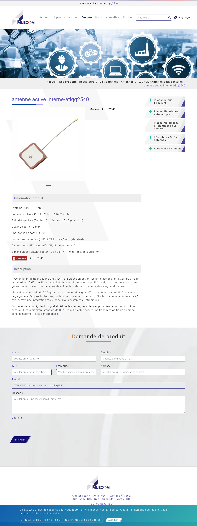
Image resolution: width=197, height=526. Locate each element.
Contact (128, 17)
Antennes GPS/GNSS (135, 81)
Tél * (15, 366)
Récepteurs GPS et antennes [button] (166, 138)
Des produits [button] (90, 17)
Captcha (17, 417)
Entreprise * (63, 366)
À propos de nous (65, 17)
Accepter (113, 519)
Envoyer (19, 439)
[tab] (165, 101)
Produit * (17, 379)
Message (17, 392)
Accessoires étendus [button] (168, 148)
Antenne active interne (167, 81)
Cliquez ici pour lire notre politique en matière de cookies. (61, 519)
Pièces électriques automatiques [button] (166, 113)
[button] (14, 147)
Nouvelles (112, 17)
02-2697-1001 (105, 504)
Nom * (16, 352)
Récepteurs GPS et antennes (98, 81)
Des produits (68, 81)
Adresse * (107, 366)
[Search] (154, 18)
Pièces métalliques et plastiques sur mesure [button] (166, 126)
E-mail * (106, 352)
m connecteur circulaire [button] (163, 101)
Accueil (44, 17)
